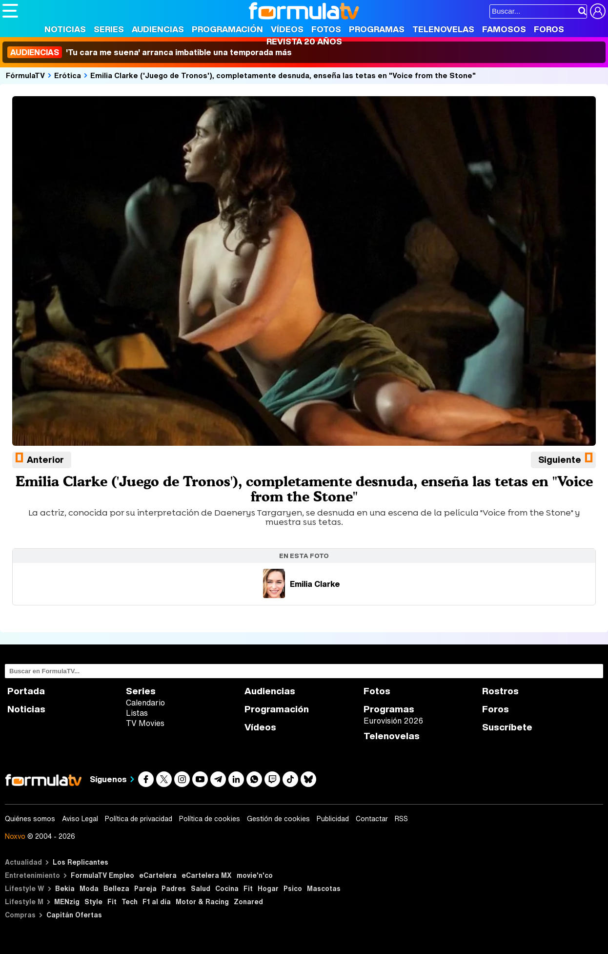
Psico (293, 888)
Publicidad (333, 818)
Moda (89, 888)
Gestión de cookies (278, 818)
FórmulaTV (25, 75)
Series (109, 29)
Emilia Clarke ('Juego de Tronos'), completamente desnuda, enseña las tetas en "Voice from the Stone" (283, 75)
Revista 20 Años (304, 41)
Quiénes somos (30, 818)
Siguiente (559, 459)
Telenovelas (443, 29)
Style (93, 901)
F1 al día (156, 901)
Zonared (248, 901)
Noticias (65, 29)
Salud (200, 888)
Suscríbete (507, 727)
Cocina (227, 888)
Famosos (504, 29)
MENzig (67, 901)
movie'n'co (255, 875)
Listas (137, 713)
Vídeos (287, 29)
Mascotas (324, 888)
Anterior (45, 459)
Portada (26, 691)
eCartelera (158, 875)
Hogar (268, 888)
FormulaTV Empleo (102, 875)
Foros (549, 29)
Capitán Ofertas (74, 915)
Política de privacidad (138, 818)
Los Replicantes (80, 862)
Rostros (500, 691)
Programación (227, 29)
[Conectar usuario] (598, 11)
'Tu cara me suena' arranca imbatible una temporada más (149, 52)
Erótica (67, 75)
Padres (174, 888)
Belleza (116, 888)
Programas (377, 29)
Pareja (145, 888)
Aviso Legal (80, 818)
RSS (401, 818)
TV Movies (145, 723)
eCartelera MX (207, 875)
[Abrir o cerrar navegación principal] (10, 11)
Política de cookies (209, 818)
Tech (130, 901)
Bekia (65, 888)
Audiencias (158, 29)
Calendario (145, 702)
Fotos (326, 29)
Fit (248, 888)
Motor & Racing (202, 901)
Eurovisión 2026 (393, 720)
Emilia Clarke (301, 584)
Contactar (372, 818)
